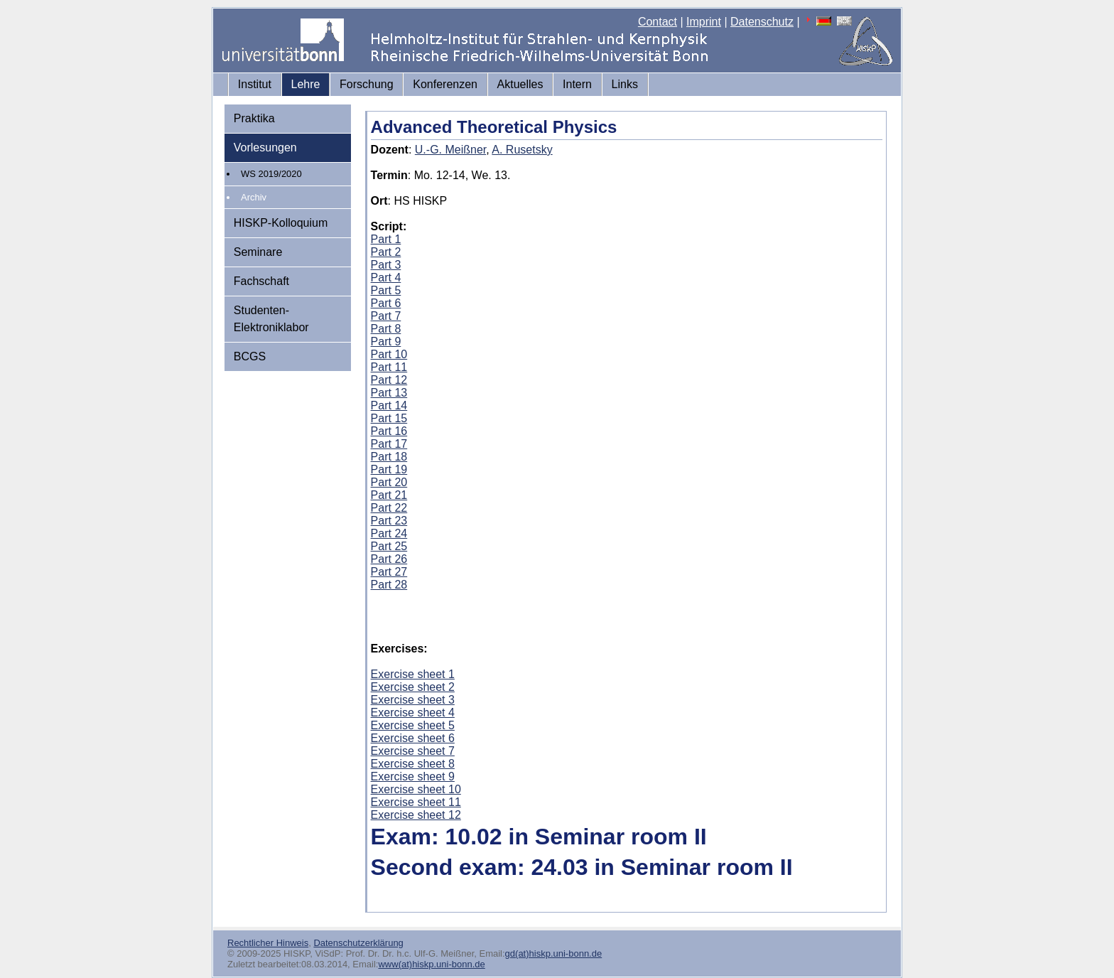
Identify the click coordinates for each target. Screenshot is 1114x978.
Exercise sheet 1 (413, 674)
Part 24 (389, 533)
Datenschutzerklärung (358, 942)
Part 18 (389, 457)
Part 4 (386, 278)
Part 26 (389, 559)
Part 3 (386, 265)
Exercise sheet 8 (413, 764)
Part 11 (389, 367)
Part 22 (389, 508)
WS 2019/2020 (271, 173)
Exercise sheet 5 (413, 725)
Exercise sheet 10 (416, 789)
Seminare (258, 252)
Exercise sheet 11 (416, 802)
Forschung (367, 84)
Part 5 (386, 290)
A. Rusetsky (522, 150)
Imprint (703, 22)
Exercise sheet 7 (413, 751)
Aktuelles (520, 84)
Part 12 (389, 380)
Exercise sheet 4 (413, 712)
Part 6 (386, 303)
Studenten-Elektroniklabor (271, 318)
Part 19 (389, 469)
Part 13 (389, 393)
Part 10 (389, 354)
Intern (577, 84)
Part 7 (386, 316)
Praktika (254, 118)
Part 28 (389, 585)
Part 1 (386, 239)
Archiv (253, 197)
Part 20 (389, 482)
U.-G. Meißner (450, 150)
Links (625, 84)
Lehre (305, 84)
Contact (657, 22)
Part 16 (389, 431)
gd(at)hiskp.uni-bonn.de (553, 953)
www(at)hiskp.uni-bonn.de (431, 964)
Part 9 (386, 341)
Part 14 (389, 405)
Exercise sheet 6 (413, 738)
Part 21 (389, 495)
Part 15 (389, 418)
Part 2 (386, 252)
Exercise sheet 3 (413, 700)
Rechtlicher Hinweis (267, 942)
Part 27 (389, 572)
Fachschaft (261, 281)
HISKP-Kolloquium (281, 223)
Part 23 (389, 521)
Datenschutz (762, 22)
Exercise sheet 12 (416, 815)
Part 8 (386, 329)
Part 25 (389, 546)
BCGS (250, 356)
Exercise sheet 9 (413, 776)
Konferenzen (445, 84)
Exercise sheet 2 (413, 687)
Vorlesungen (265, 147)
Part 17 (389, 444)
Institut (254, 84)
